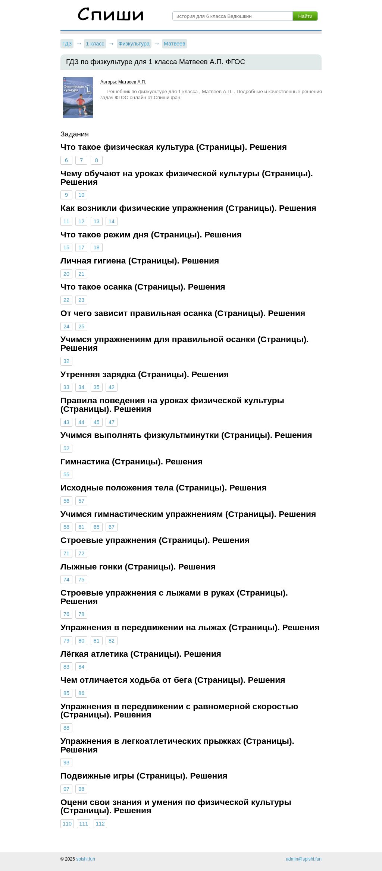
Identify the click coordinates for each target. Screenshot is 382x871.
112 (100, 824)
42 (112, 387)
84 (81, 667)
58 (66, 527)
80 (81, 641)
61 (81, 527)
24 (66, 326)
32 (66, 361)
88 (66, 728)
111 (83, 824)
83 (66, 667)
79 (66, 641)
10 (81, 195)
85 (66, 693)
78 (81, 614)
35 (97, 387)
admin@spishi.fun (304, 859)
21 (81, 274)
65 (97, 527)
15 (66, 247)
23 (81, 300)
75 (81, 580)
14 (112, 221)
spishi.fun (85, 859)
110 (67, 824)
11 (66, 221)
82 (112, 641)
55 (66, 474)
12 (81, 221)
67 (112, 527)
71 (66, 553)
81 (97, 641)
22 (66, 300)
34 (81, 387)
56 (66, 501)
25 (81, 326)
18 (97, 247)
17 (81, 247)
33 (66, 387)
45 (97, 422)
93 (66, 763)
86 (81, 693)
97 (66, 789)
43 (66, 422)
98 (81, 789)
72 (81, 553)
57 (81, 501)
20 (66, 274)
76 (66, 614)
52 (66, 448)
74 (66, 580)
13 (97, 221)
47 (112, 422)
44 (81, 422)
